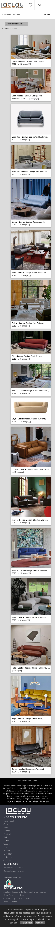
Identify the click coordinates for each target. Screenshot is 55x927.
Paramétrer (26, 922)
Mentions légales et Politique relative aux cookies (25, 891)
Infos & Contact (10, 901)
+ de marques (10, 857)
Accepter (40, 922)
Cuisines (7, 860)
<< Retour (48, 14)
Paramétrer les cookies (14, 895)
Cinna (6, 824)
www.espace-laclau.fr (13, 905)
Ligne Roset (9, 821)
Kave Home (8, 853)
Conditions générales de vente (17, 898)
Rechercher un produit (13, 867)
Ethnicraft (7, 834)
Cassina (7, 843)
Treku (6, 837)
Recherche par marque (13, 871)
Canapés (16, 15)
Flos (5, 847)
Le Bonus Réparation (13, 877)
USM (6, 827)
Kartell (7, 15)
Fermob (7, 830)
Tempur (7, 850)
